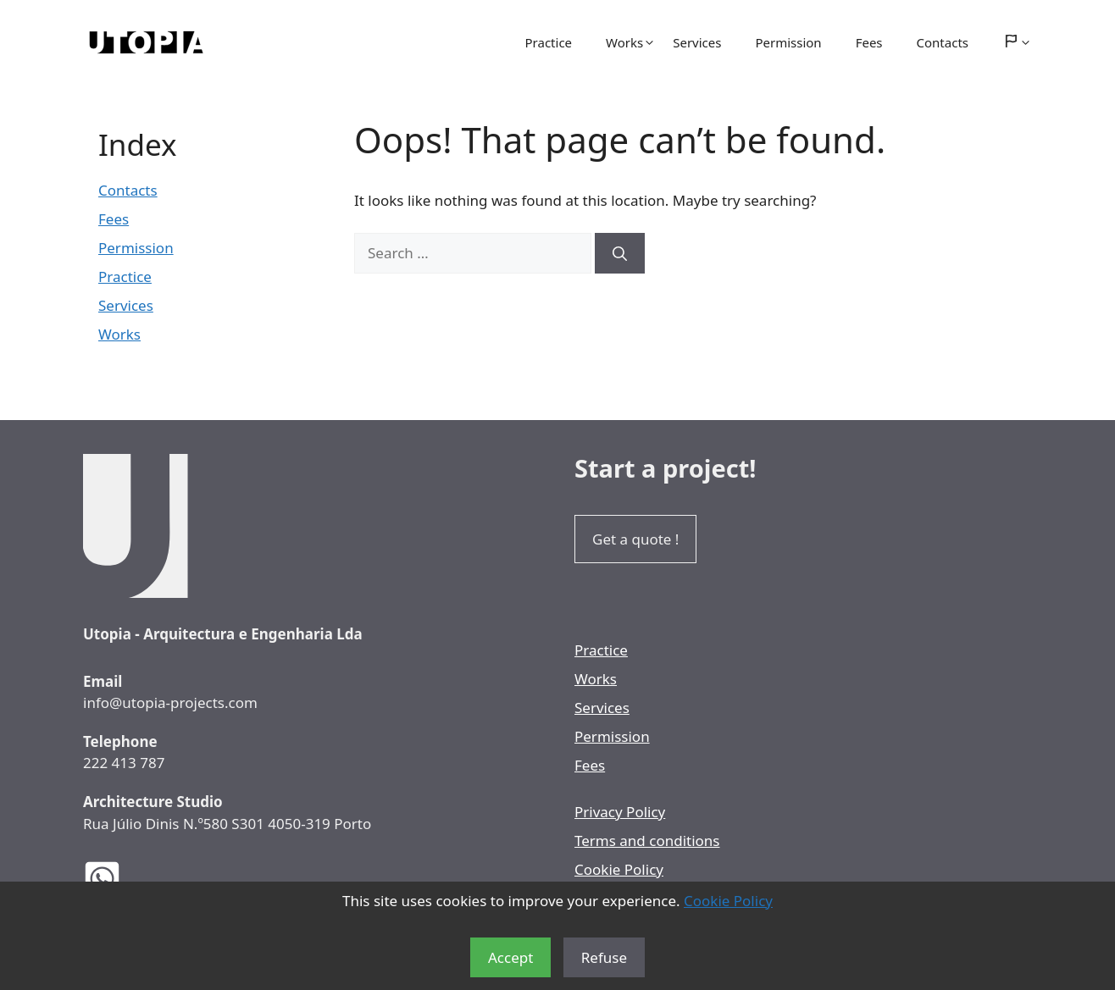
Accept (510, 957)
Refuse (604, 957)
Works (631, 42)
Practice (549, 42)
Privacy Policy (619, 811)
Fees (869, 42)
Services (697, 42)
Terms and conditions (647, 840)
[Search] (620, 253)
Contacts (942, 42)
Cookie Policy (728, 900)
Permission (788, 42)
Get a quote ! (635, 539)
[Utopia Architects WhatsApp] (115, 879)
